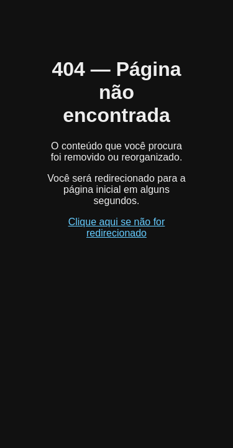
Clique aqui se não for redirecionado (116, 227)
